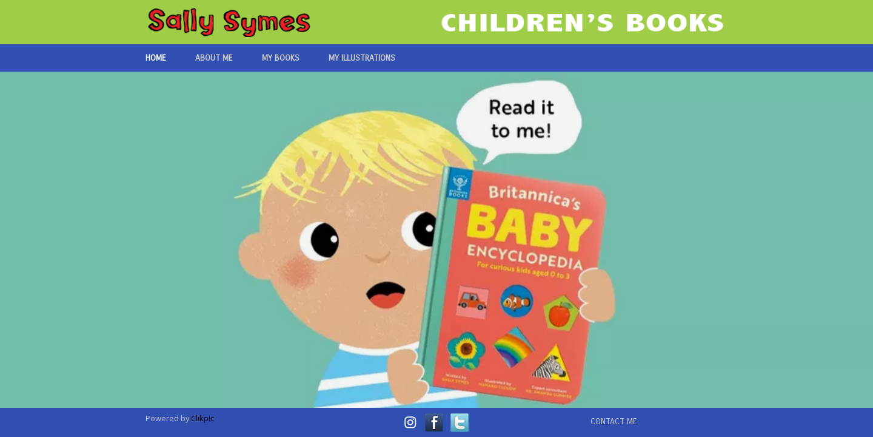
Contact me (613, 421)
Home (156, 58)
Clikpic (202, 418)
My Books (280, 58)
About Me (214, 58)
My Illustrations (362, 58)
